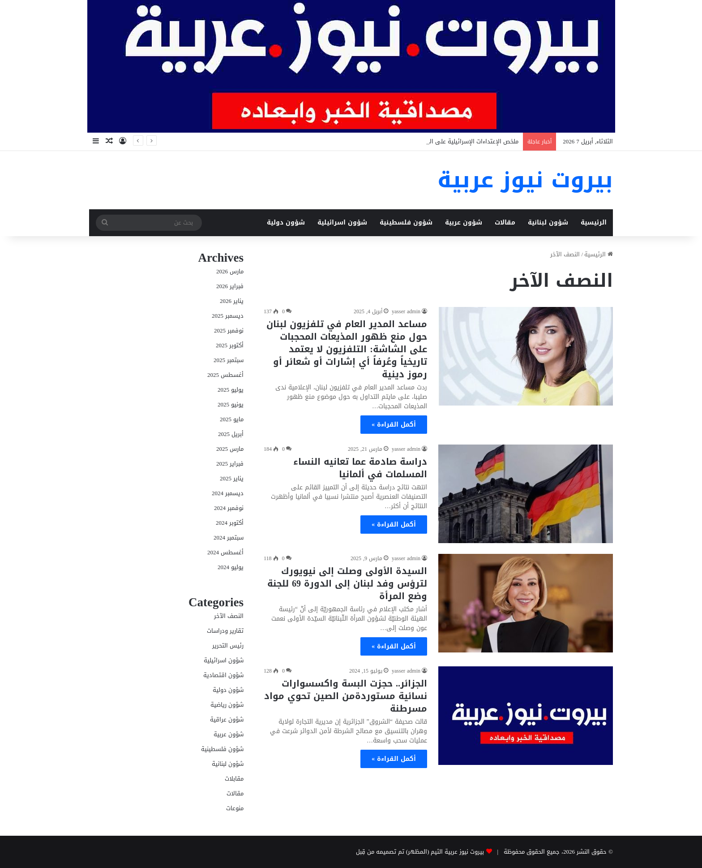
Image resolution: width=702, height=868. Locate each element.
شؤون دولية (286, 222)
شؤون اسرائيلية (342, 222)
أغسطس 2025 (225, 374)
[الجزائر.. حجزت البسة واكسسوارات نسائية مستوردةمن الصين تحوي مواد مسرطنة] (525, 715)
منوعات (235, 808)
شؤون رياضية (227, 704)
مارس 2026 (230, 271)
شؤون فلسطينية (406, 222)
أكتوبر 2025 (230, 345)
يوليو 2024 (231, 567)
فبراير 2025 (230, 463)
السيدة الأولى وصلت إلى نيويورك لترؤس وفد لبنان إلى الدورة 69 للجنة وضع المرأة (347, 583)
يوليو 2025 (231, 389)
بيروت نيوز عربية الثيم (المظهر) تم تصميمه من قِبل (420, 851)
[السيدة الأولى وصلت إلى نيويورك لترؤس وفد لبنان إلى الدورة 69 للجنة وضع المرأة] (525, 603)
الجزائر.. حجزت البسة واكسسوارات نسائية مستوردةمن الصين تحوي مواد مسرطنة (345, 696)
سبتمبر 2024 (229, 537)
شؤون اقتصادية (223, 675)
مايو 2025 (232, 419)
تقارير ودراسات (225, 630)
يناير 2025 (232, 478)
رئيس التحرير (228, 645)
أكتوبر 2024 (230, 522)
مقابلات (234, 778)
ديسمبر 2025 (228, 315)
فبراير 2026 (230, 286)
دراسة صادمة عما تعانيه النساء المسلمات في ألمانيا (360, 468)
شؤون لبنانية (548, 222)
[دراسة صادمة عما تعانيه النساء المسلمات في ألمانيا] (525, 494)
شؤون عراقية (227, 719)
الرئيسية (594, 222)
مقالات (505, 222)
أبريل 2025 (231, 434)
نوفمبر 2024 (229, 508)
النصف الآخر (229, 616)
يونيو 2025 (231, 404)
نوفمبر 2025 (229, 330)
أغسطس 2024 (225, 552)
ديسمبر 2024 (228, 493)
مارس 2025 (230, 448)
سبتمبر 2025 (229, 360)
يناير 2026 (232, 301)
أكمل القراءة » (394, 425)
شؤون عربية (463, 222)
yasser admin (406, 311)
